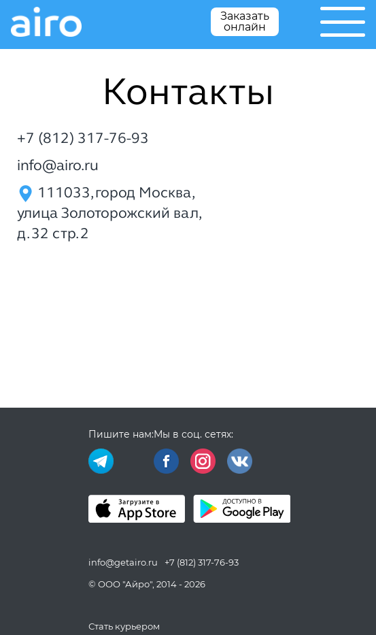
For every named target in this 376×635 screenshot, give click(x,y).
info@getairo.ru (123, 562)
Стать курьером (124, 626)
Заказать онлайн (244, 21)
